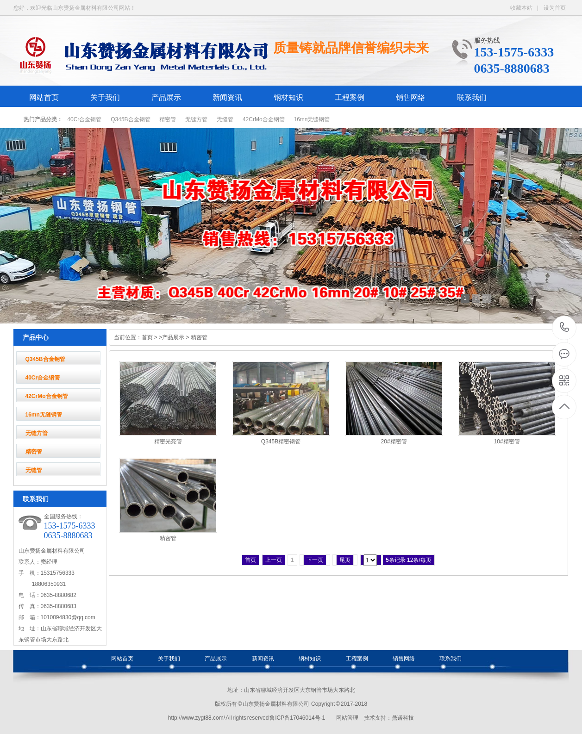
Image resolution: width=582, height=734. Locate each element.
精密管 (167, 119)
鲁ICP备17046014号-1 (297, 718)
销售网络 (411, 97)
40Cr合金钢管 (84, 119)
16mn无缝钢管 (312, 119)
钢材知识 (288, 97)
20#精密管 (394, 441)
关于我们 (105, 97)
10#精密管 (506, 441)
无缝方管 (196, 119)
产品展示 (166, 97)
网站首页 (44, 97)
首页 (147, 337)
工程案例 (349, 97)
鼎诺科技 (403, 718)
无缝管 (225, 119)
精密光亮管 (168, 441)
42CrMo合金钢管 (264, 119)
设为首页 (555, 8)
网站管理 (347, 718)
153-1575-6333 (564, 328)
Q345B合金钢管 (130, 119)
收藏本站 (521, 8)
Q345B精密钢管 (280, 441)
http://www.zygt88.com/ (196, 718)
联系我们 (472, 97)
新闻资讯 (227, 97)
